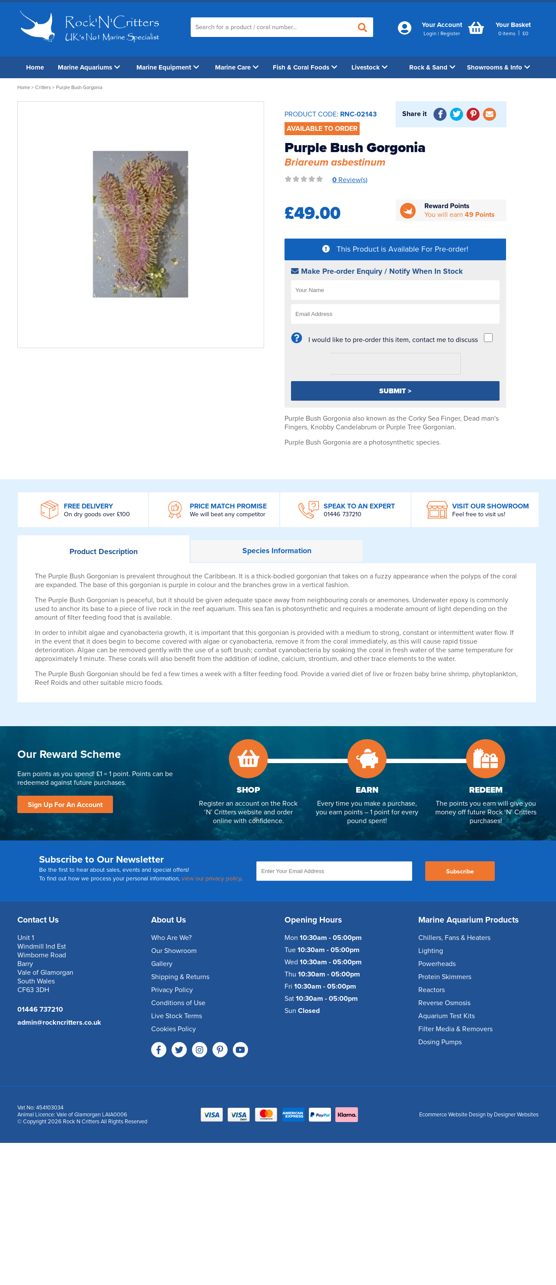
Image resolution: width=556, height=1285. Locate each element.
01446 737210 (342, 514)
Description (104, 551)
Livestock (369, 67)
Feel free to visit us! (478, 514)
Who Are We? (171, 937)
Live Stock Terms (176, 1016)
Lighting (430, 950)
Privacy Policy (172, 990)
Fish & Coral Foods (305, 67)
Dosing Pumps (440, 1042)
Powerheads (437, 964)
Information (276, 550)
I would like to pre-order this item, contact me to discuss (393, 339)
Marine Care (236, 67)
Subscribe (460, 871)
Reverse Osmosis (444, 1003)
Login (430, 33)
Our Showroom (174, 950)
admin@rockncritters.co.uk (59, 1022)
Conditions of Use (178, 1003)
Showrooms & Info (498, 67)
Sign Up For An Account (65, 804)
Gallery (161, 964)
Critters (43, 87)
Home (35, 67)
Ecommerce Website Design (452, 1114)
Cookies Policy (173, 1029)
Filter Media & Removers (455, 1029)
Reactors (431, 990)
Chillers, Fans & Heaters (454, 937)
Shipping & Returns (180, 977)
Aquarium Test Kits (446, 1016)
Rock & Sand (432, 67)
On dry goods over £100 (97, 514)
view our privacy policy (211, 878)
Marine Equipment (167, 67)
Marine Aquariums (89, 67)
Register (450, 33)
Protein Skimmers (444, 977)
